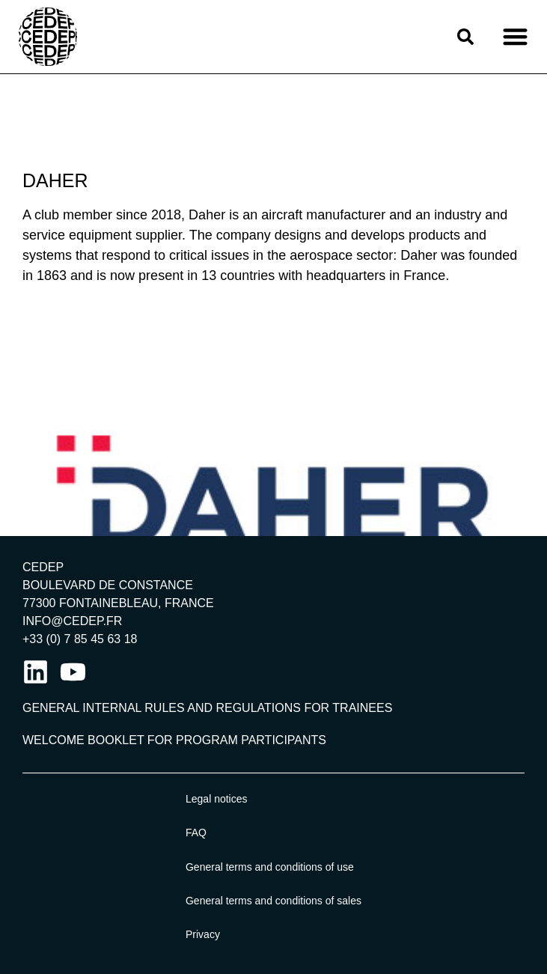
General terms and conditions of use (270, 867)
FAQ (196, 832)
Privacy (203, 934)
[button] (515, 37)
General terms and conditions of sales (273, 901)
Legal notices (217, 799)
